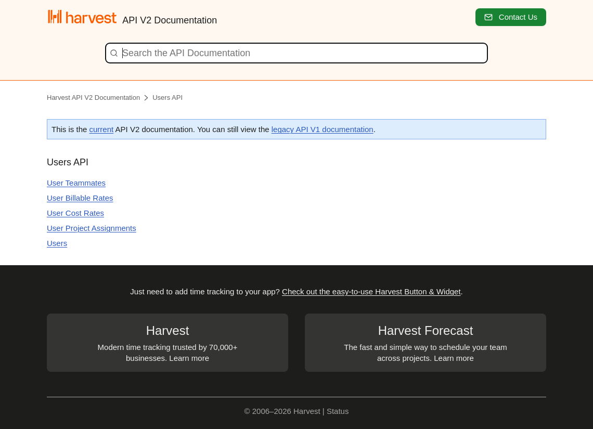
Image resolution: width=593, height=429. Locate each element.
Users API (167, 97)
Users (57, 243)
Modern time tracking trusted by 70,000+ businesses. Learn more (167, 342)
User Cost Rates (75, 213)
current (101, 129)
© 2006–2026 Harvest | (285, 411)
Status (338, 411)
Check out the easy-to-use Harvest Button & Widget (371, 291)
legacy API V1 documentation (322, 129)
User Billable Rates (80, 197)
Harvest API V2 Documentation (93, 97)
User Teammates (76, 182)
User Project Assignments (91, 228)
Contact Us (510, 16)
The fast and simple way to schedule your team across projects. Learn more (425, 342)
